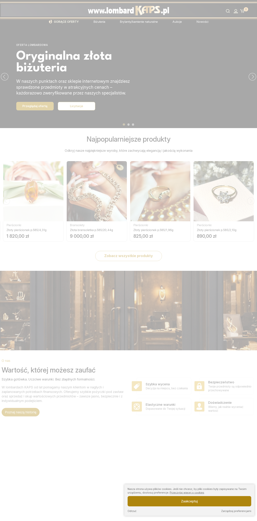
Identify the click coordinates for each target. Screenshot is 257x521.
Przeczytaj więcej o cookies (187, 492)
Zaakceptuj (189, 501)
